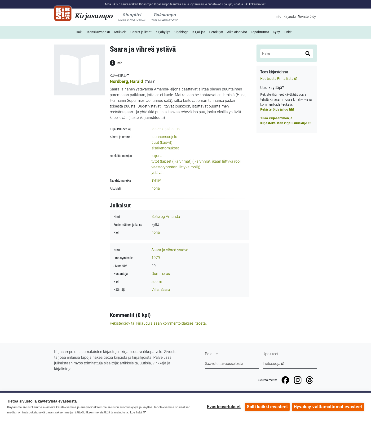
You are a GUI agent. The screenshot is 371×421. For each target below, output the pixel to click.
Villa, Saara (160, 289)
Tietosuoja (271, 363)
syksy (156, 180)
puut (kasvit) (161, 142)
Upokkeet (270, 354)
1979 (155, 257)
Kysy (276, 32)
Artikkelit (120, 32)
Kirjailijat (198, 32)
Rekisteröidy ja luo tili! (277, 109)
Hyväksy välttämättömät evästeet (328, 406)
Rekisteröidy (307, 16)
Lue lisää (136, 412)
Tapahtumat (260, 32)
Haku (80, 32)
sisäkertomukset (165, 148)
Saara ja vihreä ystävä (169, 250)
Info (278, 16)
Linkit (288, 32)
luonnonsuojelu (164, 136)
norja (155, 188)
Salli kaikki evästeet (267, 406)
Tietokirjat (216, 32)
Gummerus (160, 273)
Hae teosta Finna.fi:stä (276, 79)
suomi (156, 281)
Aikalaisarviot (237, 32)
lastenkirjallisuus (165, 129)
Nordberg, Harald (126, 81)
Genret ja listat (141, 32)
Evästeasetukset (223, 406)
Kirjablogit (181, 32)
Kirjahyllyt (162, 32)
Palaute (211, 354)
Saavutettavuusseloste (224, 363)
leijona (157, 155)
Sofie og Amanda (165, 216)
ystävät (157, 172)
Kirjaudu (289, 16)
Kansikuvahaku (98, 32)
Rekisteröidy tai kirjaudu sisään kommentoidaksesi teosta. (158, 323)
